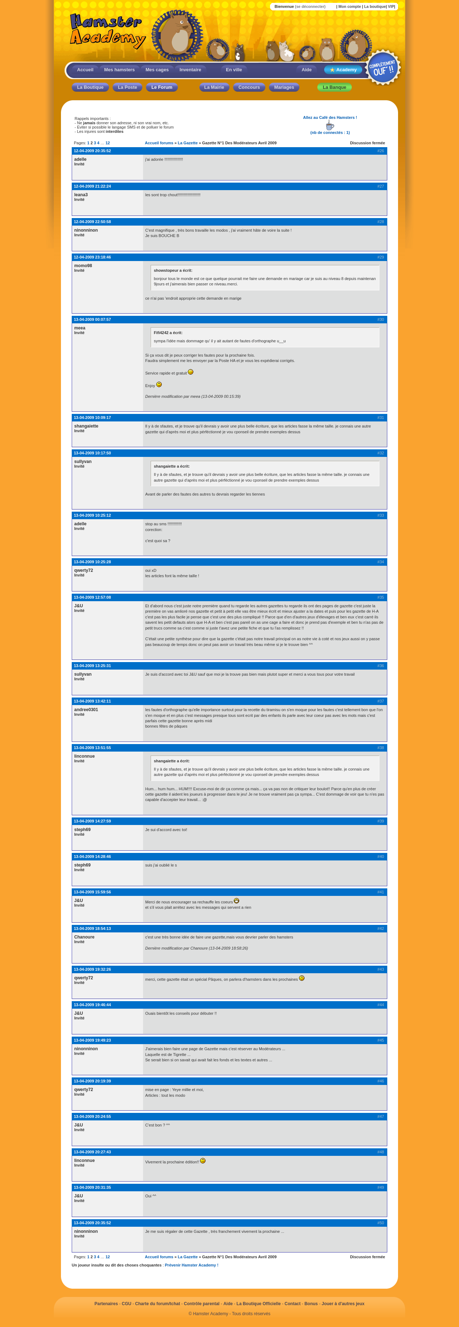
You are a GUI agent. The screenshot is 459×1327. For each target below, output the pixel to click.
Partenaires (106, 1303)
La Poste (127, 87)
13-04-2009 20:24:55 (92, 1116)
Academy (343, 70)
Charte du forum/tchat (157, 1303)
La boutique (374, 6)
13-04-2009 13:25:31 (92, 666)
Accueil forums (159, 143)
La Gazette (188, 143)
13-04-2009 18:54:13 (92, 928)
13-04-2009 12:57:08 (92, 597)
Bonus (311, 1303)
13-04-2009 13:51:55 (92, 747)
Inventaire (190, 69)
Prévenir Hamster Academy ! (191, 1265)
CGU (127, 1303)
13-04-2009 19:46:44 (92, 1005)
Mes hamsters (119, 69)
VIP (391, 6)
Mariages (284, 87)
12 (107, 143)
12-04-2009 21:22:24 (92, 186)
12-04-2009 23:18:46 (92, 257)
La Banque (334, 87)
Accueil (85, 69)
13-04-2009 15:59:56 (92, 892)
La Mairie (214, 87)
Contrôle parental (201, 1303)
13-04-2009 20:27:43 (92, 1152)
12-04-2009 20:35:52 (92, 151)
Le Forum (161, 87)
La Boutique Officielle (259, 1303)
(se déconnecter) (310, 6)
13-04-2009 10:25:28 (92, 562)
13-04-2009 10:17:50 (92, 453)
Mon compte (350, 6)
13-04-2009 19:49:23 (92, 1040)
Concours (249, 87)
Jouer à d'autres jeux (343, 1303)
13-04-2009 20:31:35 (92, 1187)
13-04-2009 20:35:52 (92, 1223)
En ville (234, 69)
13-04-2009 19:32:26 (92, 969)
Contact (293, 1303)
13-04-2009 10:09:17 (92, 417)
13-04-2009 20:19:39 (92, 1081)
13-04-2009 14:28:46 (92, 856)
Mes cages (157, 69)
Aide (307, 69)
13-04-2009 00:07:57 (92, 319)
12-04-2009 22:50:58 (92, 221)
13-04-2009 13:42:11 (92, 701)
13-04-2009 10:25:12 (92, 515)
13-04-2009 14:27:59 (92, 821)
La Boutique (90, 87)
